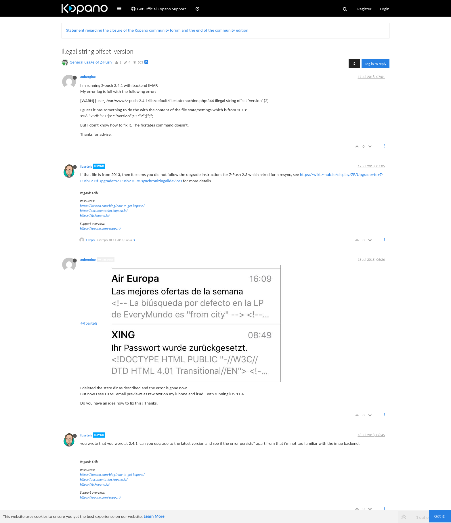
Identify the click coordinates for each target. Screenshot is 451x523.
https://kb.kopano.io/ (95, 216)
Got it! (440, 516)
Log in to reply (375, 64)
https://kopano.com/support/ (100, 229)
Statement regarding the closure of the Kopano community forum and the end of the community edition (157, 30)
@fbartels (105, 260)
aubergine (88, 76)
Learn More (154, 516)
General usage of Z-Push (91, 62)
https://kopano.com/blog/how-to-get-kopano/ (112, 206)
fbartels (86, 166)
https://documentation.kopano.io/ (104, 211)
